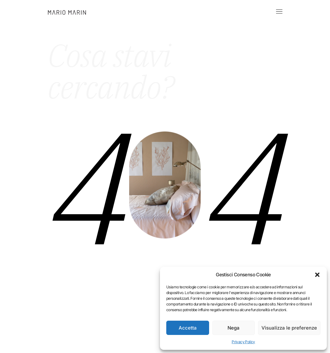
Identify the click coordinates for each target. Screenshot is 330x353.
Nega (234, 328)
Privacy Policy (243, 341)
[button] (317, 275)
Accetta (188, 328)
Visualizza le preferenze (289, 328)
